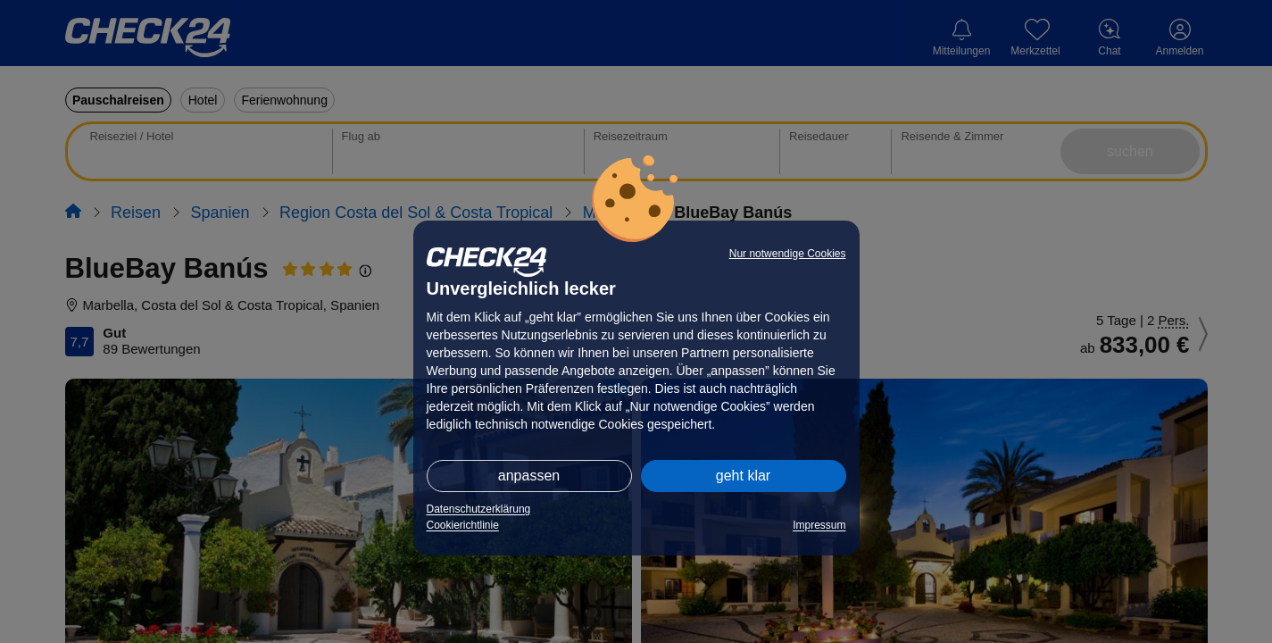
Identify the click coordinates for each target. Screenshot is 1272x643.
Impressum (819, 525)
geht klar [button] (743, 475)
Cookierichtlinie (463, 525)
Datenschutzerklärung (479, 509)
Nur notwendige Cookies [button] (787, 253)
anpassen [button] (529, 475)
